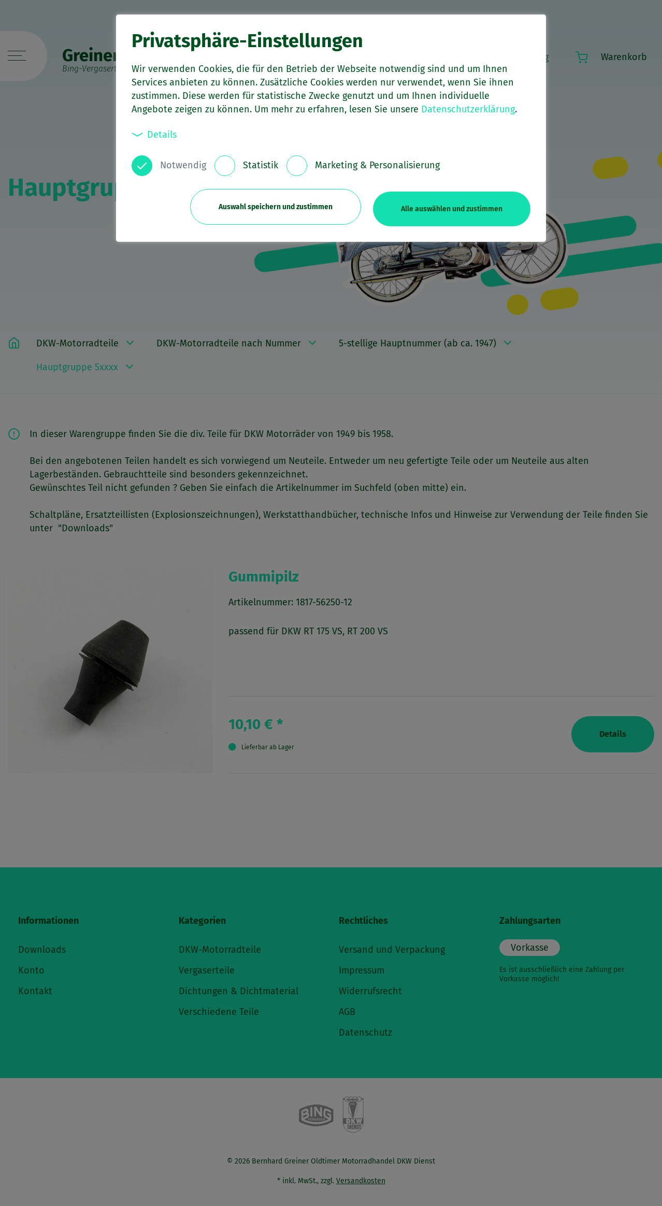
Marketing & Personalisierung (377, 165)
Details (154, 134)
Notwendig (183, 165)
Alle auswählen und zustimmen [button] (451, 205)
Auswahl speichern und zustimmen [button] (272, 205)
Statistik (260, 165)
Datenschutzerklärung (468, 109)
